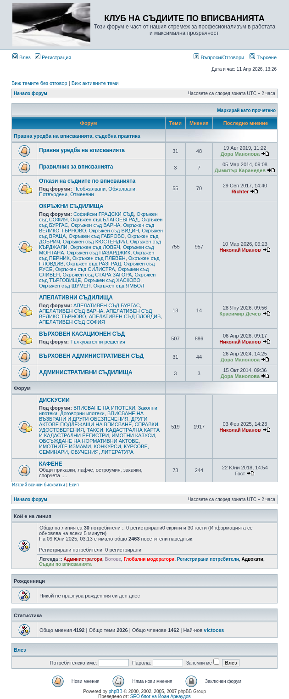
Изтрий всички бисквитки (38, 484)
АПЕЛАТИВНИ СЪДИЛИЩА (76, 297)
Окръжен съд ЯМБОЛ (118, 285)
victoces (214, 630)
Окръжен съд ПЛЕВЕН (99, 258)
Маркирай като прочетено (246, 110)
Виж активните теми (95, 83)
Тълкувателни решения (97, 341)
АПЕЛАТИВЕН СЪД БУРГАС (106, 305)
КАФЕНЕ (50, 464)
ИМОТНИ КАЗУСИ (133, 435)
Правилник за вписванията (76, 166)
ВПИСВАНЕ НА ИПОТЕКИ (104, 408)
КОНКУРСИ (107, 446)
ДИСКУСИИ (54, 400)
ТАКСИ (95, 430)
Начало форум (30, 93)
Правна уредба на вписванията (82, 150)
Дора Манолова (240, 154)
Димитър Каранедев (240, 170)
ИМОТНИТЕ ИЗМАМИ (65, 446)
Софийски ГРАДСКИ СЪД (103, 214)
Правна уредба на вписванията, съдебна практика (77, 136)
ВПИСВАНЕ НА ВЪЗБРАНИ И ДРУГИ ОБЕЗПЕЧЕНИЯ (91, 416)
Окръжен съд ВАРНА (96, 225)
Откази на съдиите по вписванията (87, 181)
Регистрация (53, 57)
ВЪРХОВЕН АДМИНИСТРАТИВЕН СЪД (91, 356)
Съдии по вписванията (65, 564)
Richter (240, 191)
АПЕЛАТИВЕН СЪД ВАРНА (71, 311)
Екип (74, 484)
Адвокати (252, 559)
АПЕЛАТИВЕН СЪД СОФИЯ (72, 322)
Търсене (263, 57)
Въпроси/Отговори (219, 57)
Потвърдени (53, 194)
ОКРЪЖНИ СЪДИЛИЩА (71, 206)
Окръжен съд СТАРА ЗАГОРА (97, 274)
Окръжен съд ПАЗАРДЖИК (98, 252)
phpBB (115, 691)
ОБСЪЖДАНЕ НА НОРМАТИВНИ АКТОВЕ (89, 441)
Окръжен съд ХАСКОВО (112, 280)
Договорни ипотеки (82, 413)
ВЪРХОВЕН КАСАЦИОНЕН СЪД (82, 334)
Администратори (82, 559)
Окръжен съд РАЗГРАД (94, 263)
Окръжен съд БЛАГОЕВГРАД (104, 219)
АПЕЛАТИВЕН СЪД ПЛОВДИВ (125, 316)
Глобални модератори (149, 559)
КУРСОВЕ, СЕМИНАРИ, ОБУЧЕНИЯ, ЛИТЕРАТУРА (94, 449)
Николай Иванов (240, 250)
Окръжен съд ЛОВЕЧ (95, 247)
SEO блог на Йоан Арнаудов (160, 696)
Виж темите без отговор (39, 83)
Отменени (82, 194)
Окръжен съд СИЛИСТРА (85, 269)
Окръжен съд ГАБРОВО (97, 236)
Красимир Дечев (240, 313)
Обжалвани (121, 189)
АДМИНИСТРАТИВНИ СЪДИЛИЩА (86, 372)
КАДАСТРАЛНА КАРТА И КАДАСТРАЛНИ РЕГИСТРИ (99, 432)
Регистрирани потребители (208, 559)
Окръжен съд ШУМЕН (64, 285)
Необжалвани (89, 189)
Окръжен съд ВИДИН (114, 230)
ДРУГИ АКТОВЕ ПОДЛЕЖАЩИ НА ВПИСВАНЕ (93, 421)
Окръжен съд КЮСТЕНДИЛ (95, 241)
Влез (21, 57)
